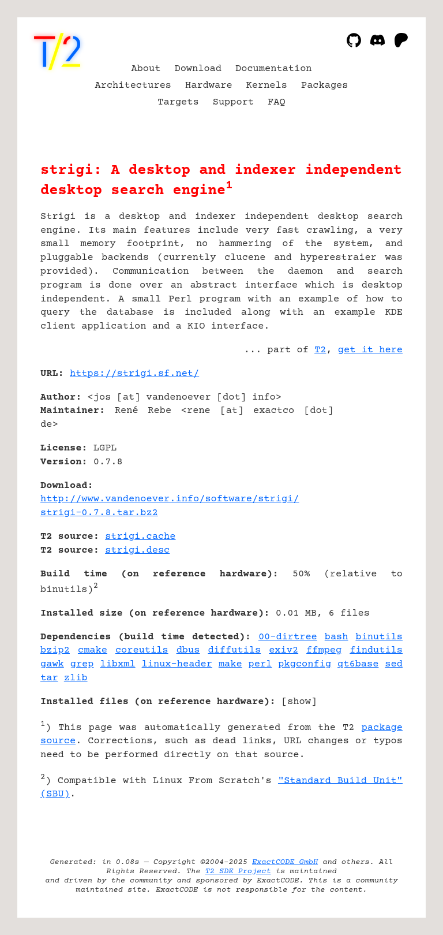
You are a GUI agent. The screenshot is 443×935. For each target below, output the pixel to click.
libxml (117, 664)
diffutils (234, 650)
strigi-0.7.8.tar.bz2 (99, 513)
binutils (379, 637)
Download (198, 69)
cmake (92, 650)
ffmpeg (323, 650)
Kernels (266, 85)
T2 (320, 350)
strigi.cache (140, 536)
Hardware (208, 85)
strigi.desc (137, 550)
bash (336, 637)
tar (49, 678)
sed (394, 664)
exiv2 (283, 650)
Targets (177, 102)
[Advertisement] (368, 442)
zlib (76, 678)
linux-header (177, 664)
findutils (376, 650)
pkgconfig (304, 664)
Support (233, 102)
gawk (52, 664)
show (299, 701)
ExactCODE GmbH (285, 862)
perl (260, 664)
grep (82, 664)
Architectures (133, 85)
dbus (188, 650)
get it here (370, 350)
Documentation (273, 69)
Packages (324, 85)
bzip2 (55, 650)
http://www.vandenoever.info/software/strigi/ (169, 499)
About (145, 69)
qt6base (357, 664)
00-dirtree (287, 637)
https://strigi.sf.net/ (134, 373)
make (230, 664)
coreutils (141, 650)
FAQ (277, 102)
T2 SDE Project (238, 871)
